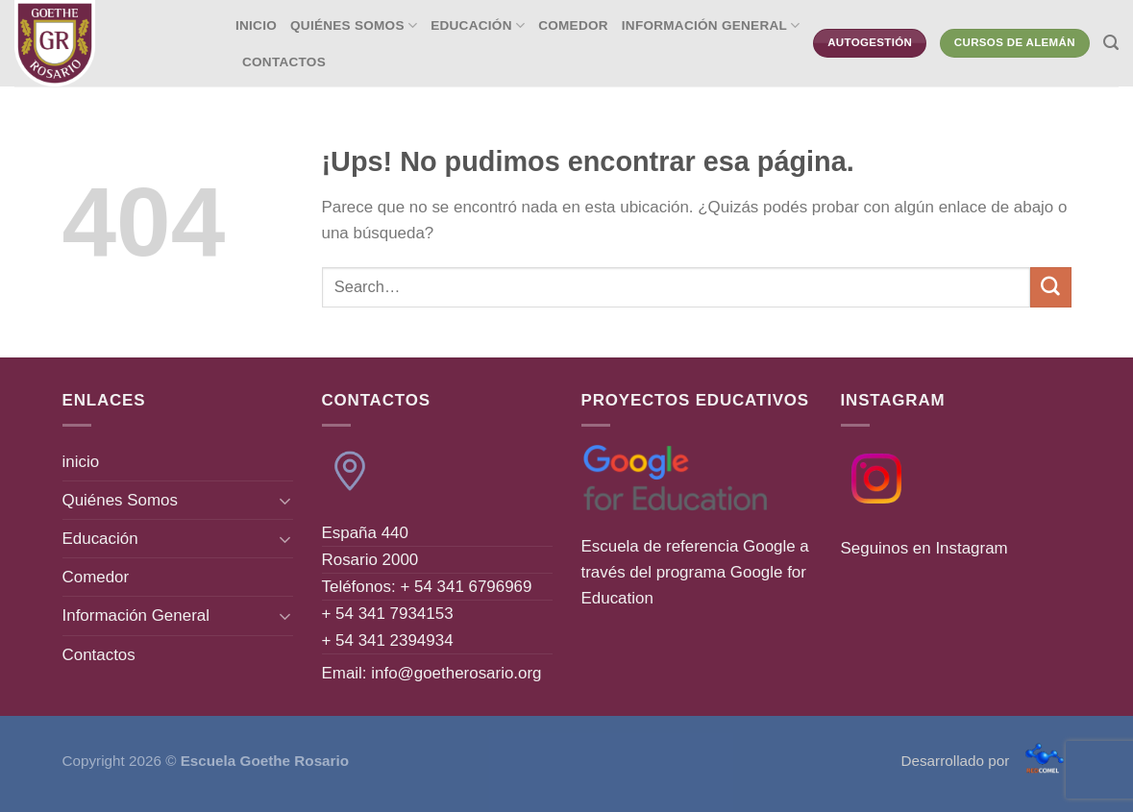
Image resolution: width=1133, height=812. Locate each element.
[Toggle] (284, 500)
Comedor (573, 25)
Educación (478, 25)
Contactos (284, 62)
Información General (711, 25)
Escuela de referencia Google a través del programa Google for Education (695, 572)
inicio (256, 25)
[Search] (1111, 43)
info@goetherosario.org (456, 673)
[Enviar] (1050, 287)
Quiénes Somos (353, 25)
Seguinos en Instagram (924, 548)
